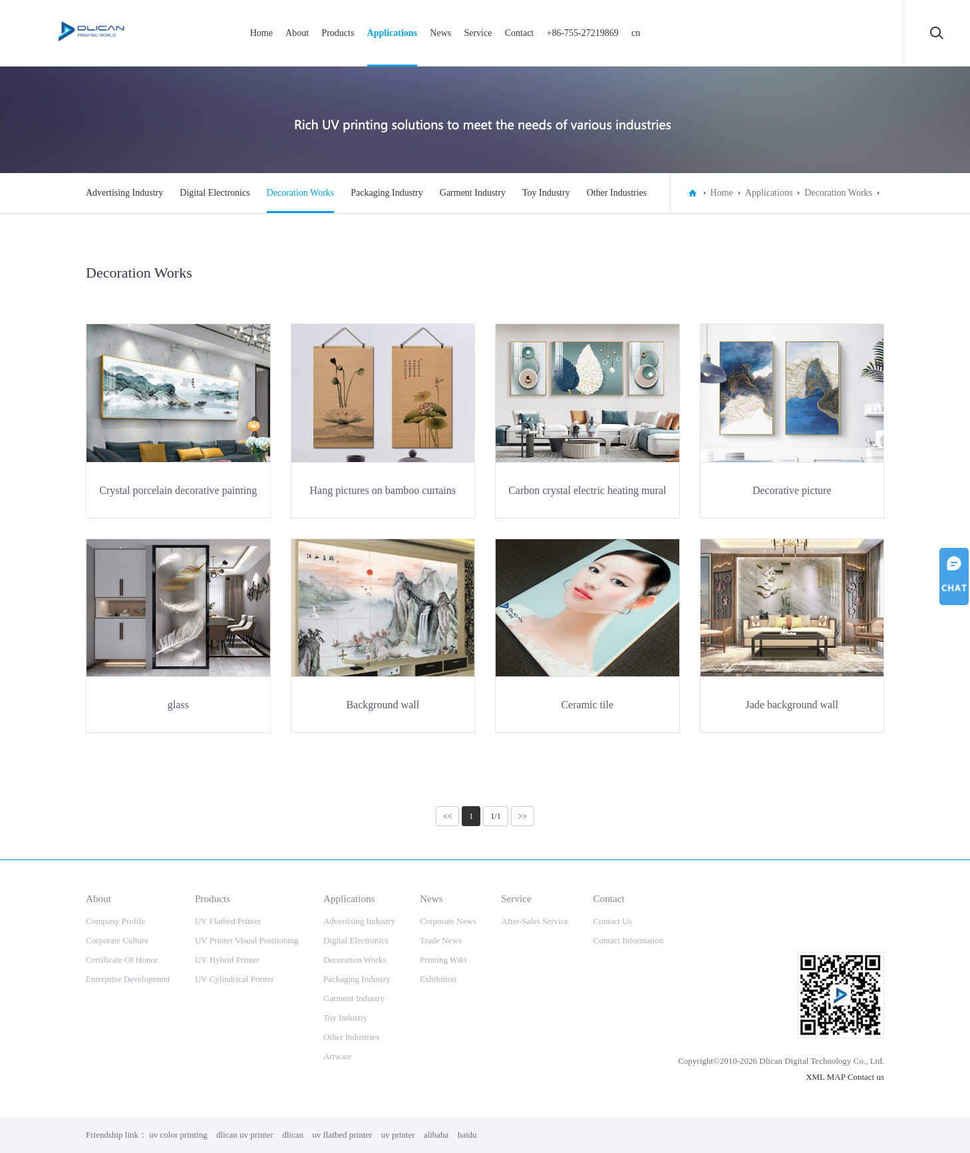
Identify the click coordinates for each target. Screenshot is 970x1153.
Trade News (441, 940)
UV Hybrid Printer (227, 960)
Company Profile (115, 921)
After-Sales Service (534, 921)
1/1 (495, 816)
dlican (292, 1135)
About (297, 33)
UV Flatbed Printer (228, 921)
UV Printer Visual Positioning (247, 940)
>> (523, 816)
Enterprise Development (128, 979)
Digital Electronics (214, 193)
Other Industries (617, 193)
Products (337, 33)
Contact (519, 33)
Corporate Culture (117, 940)
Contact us (866, 1077)
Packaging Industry (386, 193)
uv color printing (178, 1135)
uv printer (398, 1135)
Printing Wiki (443, 960)
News (440, 33)
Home (261, 33)
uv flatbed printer (342, 1135)
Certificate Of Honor (122, 960)
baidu (467, 1135)
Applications (392, 33)
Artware (337, 1056)
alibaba (436, 1135)
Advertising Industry (124, 193)
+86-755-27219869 (582, 33)
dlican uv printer (244, 1135)
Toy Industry (546, 193)
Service (478, 33)
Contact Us (612, 921)
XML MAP (825, 1077)
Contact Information (628, 940)
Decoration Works (301, 193)
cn (635, 33)
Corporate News (448, 921)
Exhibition (438, 979)
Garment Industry (473, 193)
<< (447, 816)
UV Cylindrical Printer (234, 979)
